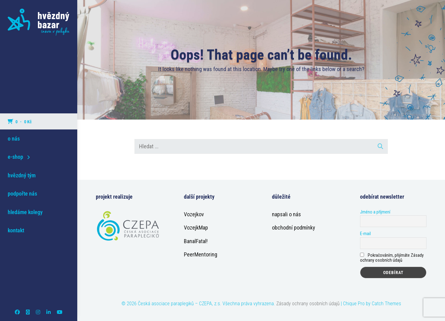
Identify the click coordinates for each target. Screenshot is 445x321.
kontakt (16, 230)
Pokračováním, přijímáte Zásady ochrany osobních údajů (392, 258)
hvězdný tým (22, 175)
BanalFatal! (196, 241)
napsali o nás (286, 214)
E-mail (365, 233)
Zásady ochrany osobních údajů (308, 303)
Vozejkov (194, 214)
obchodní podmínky (293, 227)
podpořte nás (22, 193)
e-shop (15, 157)
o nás (14, 138)
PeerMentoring (200, 254)
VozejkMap (196, 227)
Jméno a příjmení (375, 211)
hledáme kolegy (25, 212)
